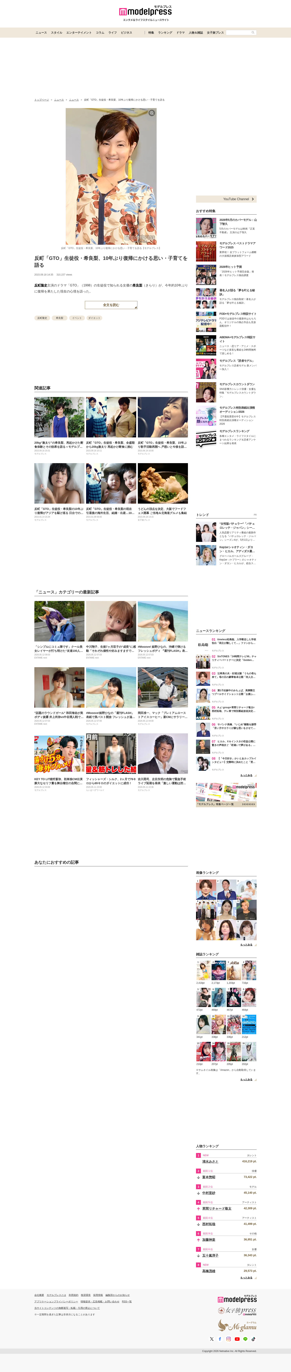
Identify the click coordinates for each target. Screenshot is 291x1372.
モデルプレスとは (56, 1295)
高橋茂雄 (208, 1271)
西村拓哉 (208, 1224)
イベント (77, 318)
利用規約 (73, 1295)
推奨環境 (86, 1295)
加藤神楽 (208, 1239)
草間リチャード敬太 (216, 1208)
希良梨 (137, 285)
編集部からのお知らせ (117, 1295)
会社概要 (39, 1295)
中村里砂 (208, 1193)
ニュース (41, 32)
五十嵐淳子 (210, 1255)
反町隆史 (40, 285)
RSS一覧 (127, 1301)
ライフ (112, 32)
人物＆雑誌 (196, 32)
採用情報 (98, 1295)
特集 (151, 32)
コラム (100, 32)
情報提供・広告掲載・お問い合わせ (100, 1301)
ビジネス (126, 32)
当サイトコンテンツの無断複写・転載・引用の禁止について (67, 1308)
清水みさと (210, 1161)
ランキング (165, 32)
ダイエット (94, 318)
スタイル (56, 32)
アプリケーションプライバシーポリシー (56, 1301)
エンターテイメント (79, 32)
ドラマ (180, 32)
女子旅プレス (215, 32)
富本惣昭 (208, 1177)
